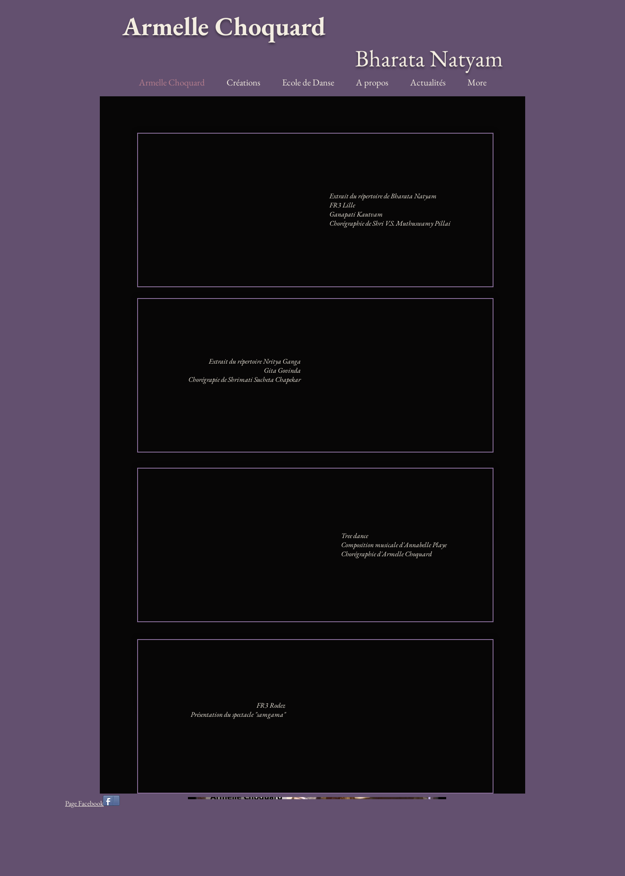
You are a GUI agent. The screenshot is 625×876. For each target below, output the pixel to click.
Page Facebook (84, 803)
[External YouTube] (238, 210)
